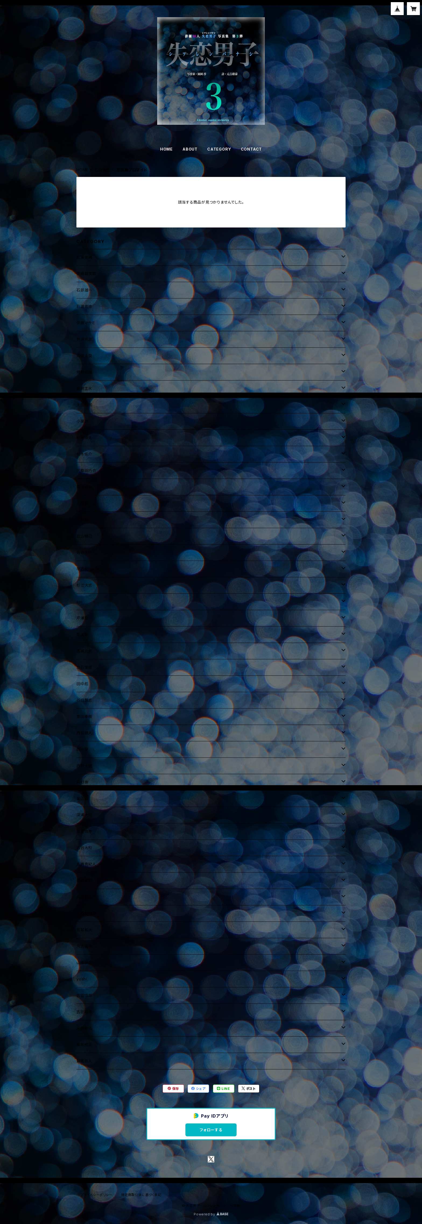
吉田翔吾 (84, 1011)
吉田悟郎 (84, 995)
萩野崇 (82, 782)
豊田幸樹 (84, 716)
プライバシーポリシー (96, 1195)
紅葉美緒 (84, 257)
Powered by (211, 1214)
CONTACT (251, 149)
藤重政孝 (84, 831)
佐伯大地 (84, 552)
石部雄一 (84, 290)
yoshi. (82, 979)
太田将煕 (84, 405)
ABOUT (190, 149)
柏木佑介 (84, 454)
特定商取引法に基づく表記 (141, 1195)
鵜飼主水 (84, 388)
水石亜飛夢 (86, 913)
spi (79, 601)
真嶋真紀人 (86, 864)
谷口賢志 (84, 700)
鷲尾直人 (84, 1061)
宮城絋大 (84, 929)
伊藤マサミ (85, 323)
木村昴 (82, 519)
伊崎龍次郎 (86, 273)
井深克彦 (84, 339)
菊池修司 (84, 487)
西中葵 (82, 749)
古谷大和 (84, 847)
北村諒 (82, 503)
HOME (166, 149)
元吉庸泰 (84, 946)
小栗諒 (82, 421)
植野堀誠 (84, 372)
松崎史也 (84, 880)
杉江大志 (84, 585)
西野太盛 (84, 765)
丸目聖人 (84, 897)
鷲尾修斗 (84, 1044)
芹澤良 (82, 618)
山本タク (84, 962)
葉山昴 (82, 798)
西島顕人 (84, 733)
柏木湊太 (84, 437)
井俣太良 (84, 355)
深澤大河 (84, 815)
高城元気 (84, 651)
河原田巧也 (86, 470)
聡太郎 (82, 634)
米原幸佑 (84, 1028)
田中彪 (82, 683)
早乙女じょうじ (89, 569)
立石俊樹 (84, 667)
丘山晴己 (84, 536)
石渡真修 (102, 170)
